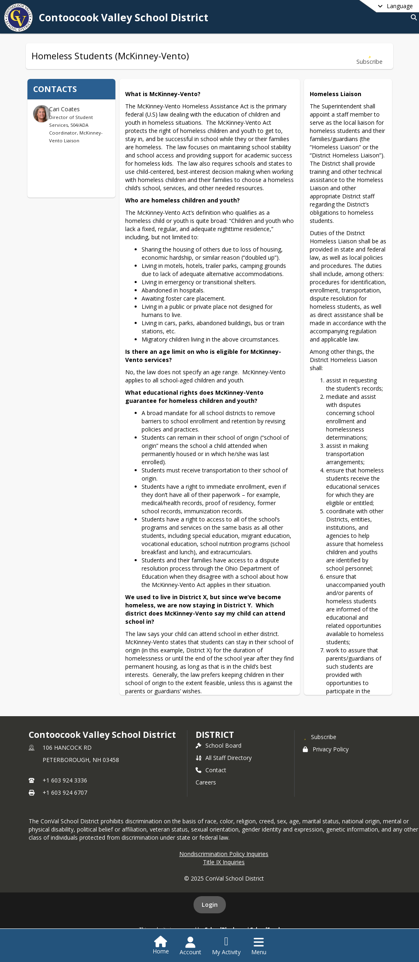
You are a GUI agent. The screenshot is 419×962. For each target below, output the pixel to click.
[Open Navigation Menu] (258, 946)
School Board (218, 745)
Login (210, 904)
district (215, 734)
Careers (206, 782)
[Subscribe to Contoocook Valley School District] (319, 736)
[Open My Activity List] (226, 946)
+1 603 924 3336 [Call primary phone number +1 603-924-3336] (65, 780)
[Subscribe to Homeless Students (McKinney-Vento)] (369, 56)
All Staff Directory (224, 758)
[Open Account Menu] (190, 946)
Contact (211, 770)
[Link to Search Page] (412, 17)
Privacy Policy (326, 749)
